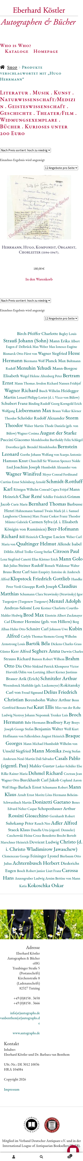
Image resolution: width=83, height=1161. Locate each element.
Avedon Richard (47, 383)
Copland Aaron (71, 780)
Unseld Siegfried (17, 751)
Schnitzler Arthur (58, 678)
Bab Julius (11, 565)
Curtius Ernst (10, 482)
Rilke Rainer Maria (14, 773)
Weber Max (47, 346)
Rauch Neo (42, 823)
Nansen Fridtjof (70, 383)
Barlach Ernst (30, 787)
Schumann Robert (55, 787)
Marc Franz (40, 516)
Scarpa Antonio (70, 454)
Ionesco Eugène (66, 346)
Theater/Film (55, 112)
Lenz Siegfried (10, 559)
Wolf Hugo (10, 787)
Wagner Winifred (24, 473)
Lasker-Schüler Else (68, 766)
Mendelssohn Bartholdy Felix (51, 440)
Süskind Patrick (43, 666)
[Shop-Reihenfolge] (25, 150)
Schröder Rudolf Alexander (41, 418)
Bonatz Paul (24, 707)
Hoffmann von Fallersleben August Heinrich (34, 736)
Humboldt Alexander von (58, 467)
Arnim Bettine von (58, 878)
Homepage (45, 51)
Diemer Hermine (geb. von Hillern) (42, 621)
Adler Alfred (64, 822)
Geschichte (16, 112)
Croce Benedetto (45, 835)
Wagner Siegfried (53, 353)
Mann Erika (60, 341)
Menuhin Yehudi (34, 367)
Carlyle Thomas (32, 636)
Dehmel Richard (46, 773)
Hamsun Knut (16, 460)
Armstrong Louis (13, 644)
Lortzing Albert (44, 672)
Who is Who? (15, 45)
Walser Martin (34, 425)
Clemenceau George (16, 856)
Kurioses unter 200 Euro (34, 130)
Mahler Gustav (42, 766)
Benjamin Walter (49, 729)
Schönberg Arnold (33, 482)
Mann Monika (47, 750)
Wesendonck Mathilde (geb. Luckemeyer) (31, 685)
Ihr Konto (14, 1157)
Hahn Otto (18, 629)
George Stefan (24, 729)
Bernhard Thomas (48, 503)
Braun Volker (61, 411)
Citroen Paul (66, 551)
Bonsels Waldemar (57, 565)
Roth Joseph (47, 586)
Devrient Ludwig (44, 842)
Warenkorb (64, 1155)
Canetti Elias (30, 559)
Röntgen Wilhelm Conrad (32, 489)
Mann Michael (33, 743)
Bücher (10, 126)
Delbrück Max (29, 346)
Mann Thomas (25, 383)
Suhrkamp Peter (20, 823)
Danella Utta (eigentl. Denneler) (53, 830)
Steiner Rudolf (31, 565)
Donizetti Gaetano (52, 801)
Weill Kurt (71, 729)
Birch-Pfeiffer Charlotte (38, 333)
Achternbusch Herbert (36, 862)
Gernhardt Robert (62, 816)
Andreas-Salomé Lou (22, 608)
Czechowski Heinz (20, 835)
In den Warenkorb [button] (39, 279)
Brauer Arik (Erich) (23, 678)
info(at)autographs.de (25, 1013)
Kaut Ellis (44, 706)
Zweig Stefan (71, 751)
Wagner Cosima (28, 433)
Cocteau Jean (73, 773)
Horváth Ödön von (19, 672)
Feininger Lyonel (45, 856)
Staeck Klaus (19, 830)
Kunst (62, 92)
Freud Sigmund (33, 692)
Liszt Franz (54, 870)
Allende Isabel (69, 544)
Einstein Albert (56, 615)
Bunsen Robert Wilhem (48, 659)
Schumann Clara (32, 594)
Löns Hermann (56, 795)
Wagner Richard (21, 390)
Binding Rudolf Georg (44, 403)
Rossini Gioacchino (29, 815)
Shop (12, 67)
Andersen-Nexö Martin (19, 758)
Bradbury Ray (59, 722)
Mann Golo (71, 558)
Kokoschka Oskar (46, 885)
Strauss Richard (18, 659)
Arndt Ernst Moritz (31, 795)
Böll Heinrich (29, 536)
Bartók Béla (38, 643)
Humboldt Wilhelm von (60, 743)
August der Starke (58, 432)
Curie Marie (19, 504)
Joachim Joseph (27, 467)
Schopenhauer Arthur (56, 808)
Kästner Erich (49, 559)
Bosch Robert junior (31, 870)
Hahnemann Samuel (29, 511)
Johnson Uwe (59, 629)
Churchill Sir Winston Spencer (50, 461)
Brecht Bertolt (66, 835)
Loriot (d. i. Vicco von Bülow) (58, 397)
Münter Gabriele (17, 522)
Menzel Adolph (65, 600)
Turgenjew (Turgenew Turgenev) (25, 601)
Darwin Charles (72, 651)
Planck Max (56, 361)
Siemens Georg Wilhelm (60, 636)
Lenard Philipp (27, 397)
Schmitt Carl (38, 629)
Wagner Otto (10, 780)
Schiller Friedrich (55, 496)
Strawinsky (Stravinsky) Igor (63, 594)
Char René (31, 496)
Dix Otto (23, 666)
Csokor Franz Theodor (64, 516)
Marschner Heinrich (15, 842)
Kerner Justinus (66, 672)
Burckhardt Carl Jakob (40, 780)
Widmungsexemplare (28, 119)
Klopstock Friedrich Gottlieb (40, 578)
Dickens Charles (62, 644)
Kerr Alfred (21, 651)
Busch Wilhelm (50, 391)
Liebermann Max (34, 410)
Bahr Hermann (35, 722)
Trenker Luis (59, 715)
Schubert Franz (15, 403)
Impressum (11, 1089)
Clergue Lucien (52, 536)
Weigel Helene (30, 376)
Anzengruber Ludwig (30, 878)
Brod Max (34, 614)
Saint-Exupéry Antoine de (49, 572)
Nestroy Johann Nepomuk (31, 715)
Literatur (14, 92)
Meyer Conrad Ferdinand (60, 474)
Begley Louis (67, 333)
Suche (41, 1157)
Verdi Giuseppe (25, 586)
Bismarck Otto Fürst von (20, 353)
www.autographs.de (26, 1033)
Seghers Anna (46, 650)
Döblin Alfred (14, 551)
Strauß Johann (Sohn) (26, 340)
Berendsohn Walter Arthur (48, 700)
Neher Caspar (28, 808)
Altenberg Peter (51, 376)
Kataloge (17, 51)
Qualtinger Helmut (36, 543)
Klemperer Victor (66, 666)
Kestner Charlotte (53, 608)
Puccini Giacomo (15, 439)
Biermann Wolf (34, 361)
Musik (41, 92)
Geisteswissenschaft (36, 106)
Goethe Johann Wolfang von (40, 454)
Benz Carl (21, 572)
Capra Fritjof (60, 489)
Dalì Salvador (45, 758)
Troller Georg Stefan (38, 551)
